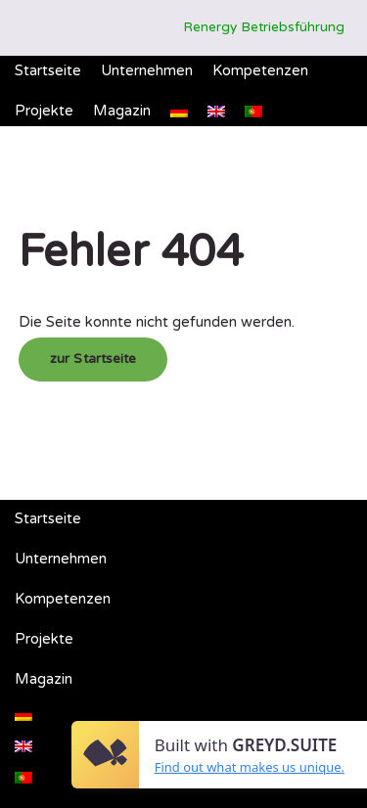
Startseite (48, 70)
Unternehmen (147, 70)
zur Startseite (93, 359)
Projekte (44, 110)
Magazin (122, 110)
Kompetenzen (260, 70)
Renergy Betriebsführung (263, 27)
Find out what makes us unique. (249, 767)
